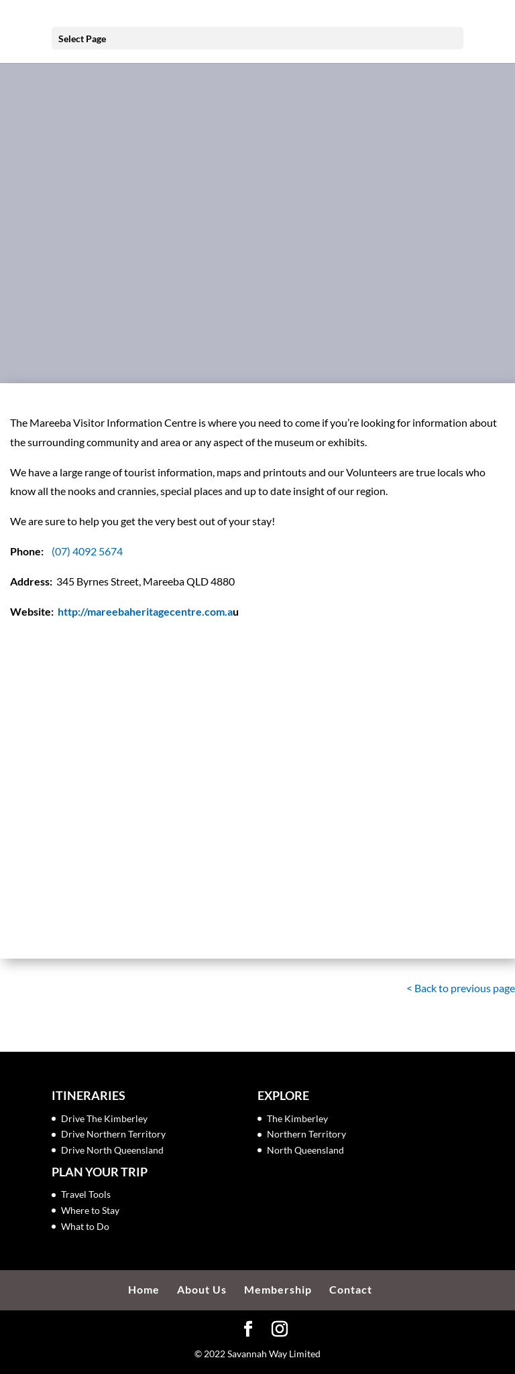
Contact (350, 1289)
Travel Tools (86, 1194)
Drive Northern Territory (113, 1134)
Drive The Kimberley (104, 1118)
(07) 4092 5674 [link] (87, 551)
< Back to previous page (460, 987)
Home (144, 1289)
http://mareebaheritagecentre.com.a (145, 611)
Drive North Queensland (112, 1150)
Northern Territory (306, 1134)
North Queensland (305, 1150)
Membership (278, 1289)
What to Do (85, 1226)
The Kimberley (297, 1118)
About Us (202, 1289)
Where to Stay (90, 1210)
